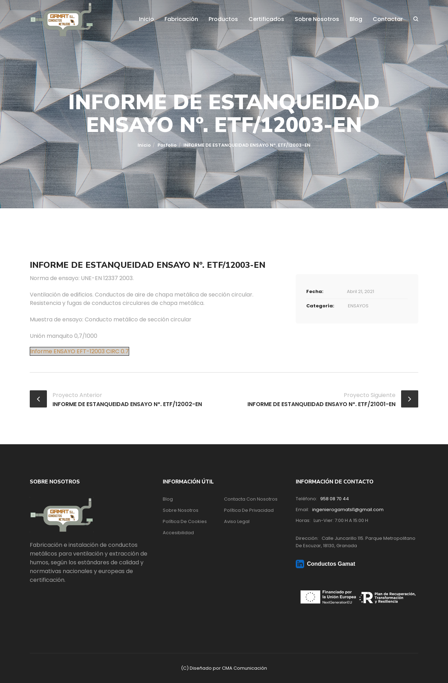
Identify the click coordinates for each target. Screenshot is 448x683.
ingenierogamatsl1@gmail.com (348, 509)
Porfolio (167, 145)
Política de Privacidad (249, 510)
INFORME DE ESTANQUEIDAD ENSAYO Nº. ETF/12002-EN (127, 404)
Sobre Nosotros (317, 19)
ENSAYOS (358, 305)
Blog (356, 19)
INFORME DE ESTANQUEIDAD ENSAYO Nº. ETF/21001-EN (321, 404)
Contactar (388, 19)
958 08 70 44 (334, 498)
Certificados (266, 19)
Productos (223, 19)
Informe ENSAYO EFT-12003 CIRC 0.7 (79, 351)
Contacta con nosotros (251, 499)
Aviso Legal (237, 521)
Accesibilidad (178, 532)
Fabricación (181, 19)
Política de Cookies (185, 521)
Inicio (146, 19)
